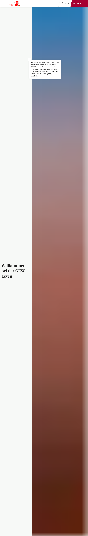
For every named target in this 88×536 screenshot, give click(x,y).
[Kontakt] (77, 3)
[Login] (62, 3)
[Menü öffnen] (68, 3)
